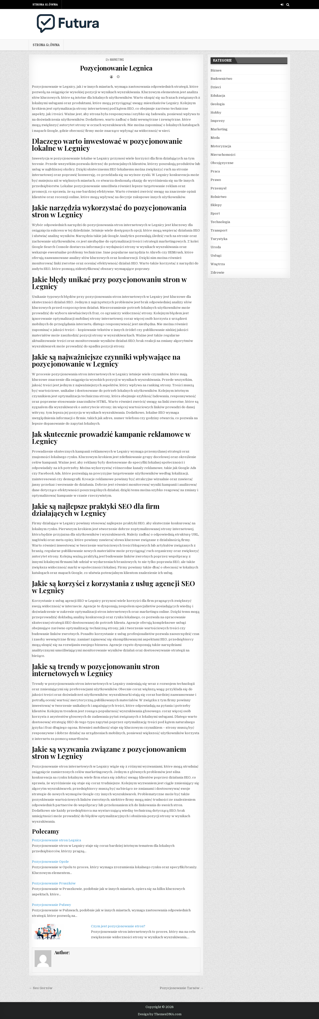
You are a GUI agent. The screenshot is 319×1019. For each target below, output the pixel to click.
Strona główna (45, 4)
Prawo (216, 180)
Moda (215, 138)
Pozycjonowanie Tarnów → (181, 988)
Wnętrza (218, 264)
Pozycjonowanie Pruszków (54, 883)
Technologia (220, 222)
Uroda (216, 247)
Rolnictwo (219, 197)
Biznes (216, 70)
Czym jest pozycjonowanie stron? (118, 926)
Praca (215, 171)
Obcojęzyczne (222, 163)
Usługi (216, 255)
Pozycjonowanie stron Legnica (56, 840)
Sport (215, 213)
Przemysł (219, 188)
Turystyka (219, 239)
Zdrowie (217, 272)
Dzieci (216, 87)
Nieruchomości (223, 155)
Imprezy (218, 121)
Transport (219, 230)
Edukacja (218, 95)
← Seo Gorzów (40, 988)
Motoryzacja (221, 146)
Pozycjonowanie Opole (50, 861)
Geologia (218, 104)
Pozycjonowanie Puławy (51, 905)
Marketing (117, 59)
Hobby (216, 112)
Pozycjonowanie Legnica (116, 68)
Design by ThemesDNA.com (159, 1014)
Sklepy (216, 205)
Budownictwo (221, 78)
